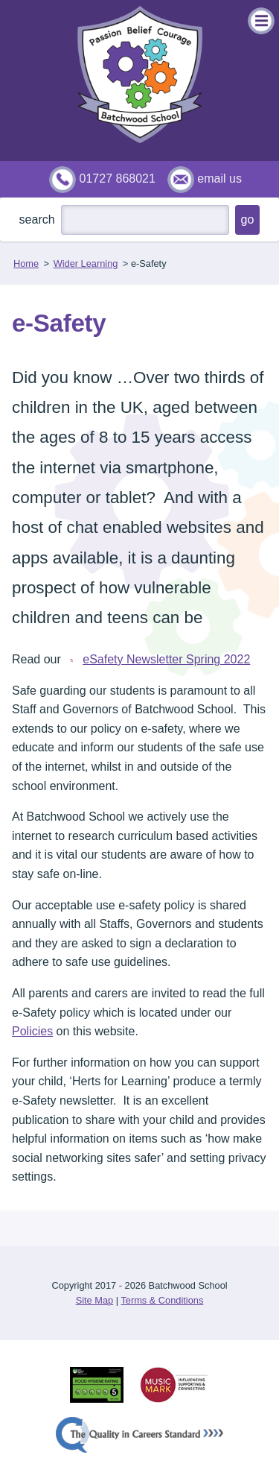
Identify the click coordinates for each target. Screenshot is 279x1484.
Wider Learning (86, 263)
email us (219, 178)
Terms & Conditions (162, 1300)
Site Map (95, 1300)
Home (26, 263)
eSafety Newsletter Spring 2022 (157, 659)
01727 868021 (117, 178)
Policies (32, 1031)
